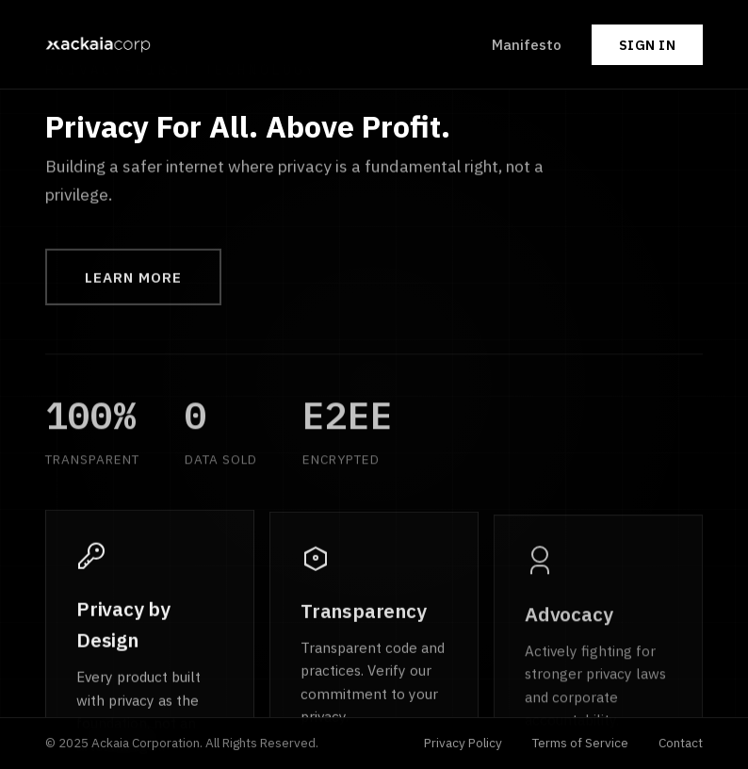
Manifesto (526, 44)
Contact (681, 742)
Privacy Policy (463, 742)
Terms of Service (580, 742)
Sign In (647, 45)
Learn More (133, 279)
